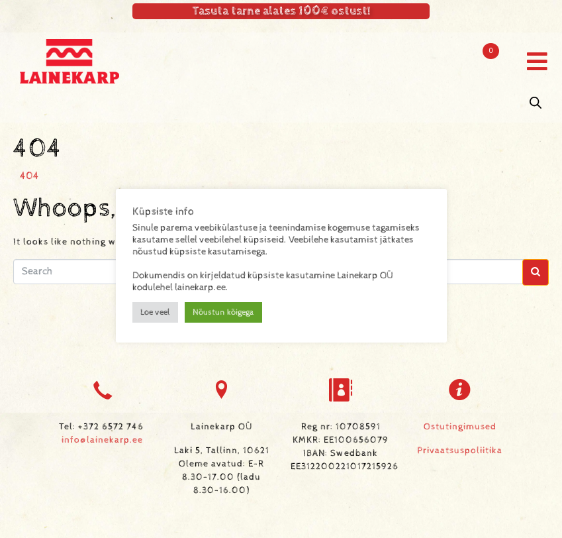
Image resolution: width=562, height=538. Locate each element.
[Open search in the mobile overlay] (535, 103)
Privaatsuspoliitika (459, 450)
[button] (537, 61)
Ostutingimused (460, 426)
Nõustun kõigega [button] (223, 312)
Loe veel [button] (155, 312)
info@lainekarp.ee (102, 440)
